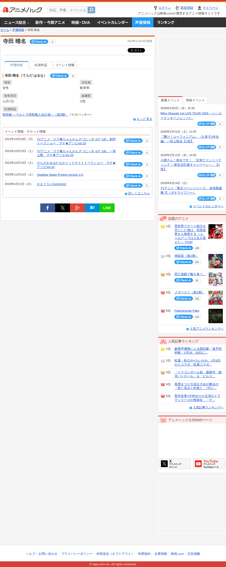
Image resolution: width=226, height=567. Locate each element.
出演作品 (40, 65)
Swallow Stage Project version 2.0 (60, 174)
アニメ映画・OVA (80, 22)
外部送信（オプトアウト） (115, 553)
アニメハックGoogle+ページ (209, 463)
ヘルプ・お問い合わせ (41, 553)
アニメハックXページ (175, 463)
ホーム (4, 30)
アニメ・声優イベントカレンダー (112, 22)
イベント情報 (65, 65)
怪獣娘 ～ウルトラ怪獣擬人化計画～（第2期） (35, 114)
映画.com (177, 553)
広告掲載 (194, 553)
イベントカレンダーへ (208, 206)
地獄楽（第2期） (186, 256)
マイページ (210, 7)
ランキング (166, 22)
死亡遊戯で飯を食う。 (190, 274)
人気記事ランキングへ (208, 407)
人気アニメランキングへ (207, 328)
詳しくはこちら (139, 193)
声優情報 (143, 22)
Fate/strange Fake (186, 310)
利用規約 (144, 553)
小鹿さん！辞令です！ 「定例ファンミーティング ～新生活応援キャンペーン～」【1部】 (190, 165)
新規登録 (187, 7)
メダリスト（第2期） (189, 292)
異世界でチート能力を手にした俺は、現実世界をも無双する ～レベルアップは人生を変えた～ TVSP (190, 234)
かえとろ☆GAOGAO (51, 184)
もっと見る (144, 119)
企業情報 (160, 553)
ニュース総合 (16, 22)
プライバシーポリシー (77, 553)
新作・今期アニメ (50, 22)
